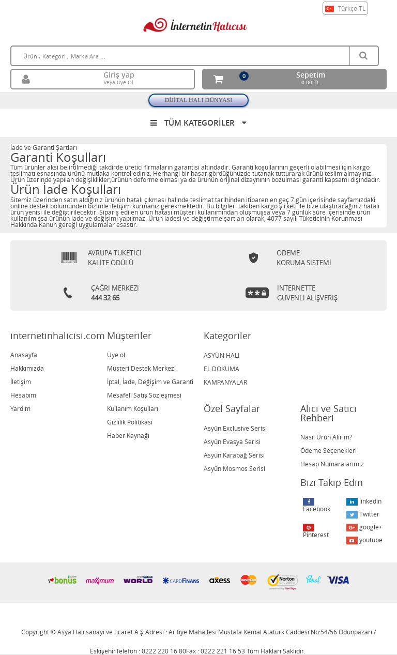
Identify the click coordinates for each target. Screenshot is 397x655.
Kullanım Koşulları (132, 408)
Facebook (316, 505)
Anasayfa (23, 355)
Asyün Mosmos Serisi (234, 468)
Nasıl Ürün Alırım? (326, 437)
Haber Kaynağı (128, 435)
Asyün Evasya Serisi (232, 441)
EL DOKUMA (221, 368)
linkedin (363, 501)
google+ (364, 527)
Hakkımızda (27, 368)
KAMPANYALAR (225, 382)
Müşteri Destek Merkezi (141, 368)
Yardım (20, 408)
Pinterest (316, 531)
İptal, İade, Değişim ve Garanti (150, 381)
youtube (364, 540)
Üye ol (116, 355)
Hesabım (23, 395)
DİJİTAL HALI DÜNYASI (199, 100)
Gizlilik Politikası (129, 422)
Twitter (362, 514)
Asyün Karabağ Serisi (234, 455)
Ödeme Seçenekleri (328, 450)
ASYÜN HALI (221, 355)
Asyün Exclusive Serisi (235, 428)
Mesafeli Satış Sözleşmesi (144, 395)
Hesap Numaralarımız (332, 464)
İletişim (20, 381)
